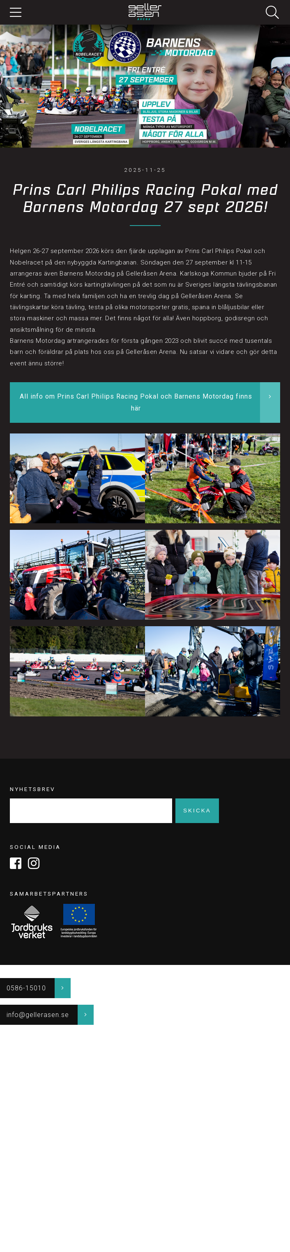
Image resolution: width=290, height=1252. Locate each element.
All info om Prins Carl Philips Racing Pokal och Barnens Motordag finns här (136, 402)
